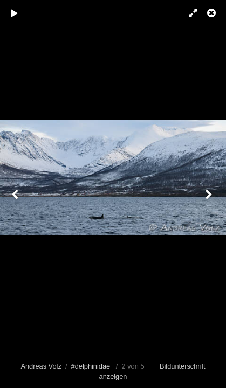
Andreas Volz (40, 366)
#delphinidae (91, 366)
